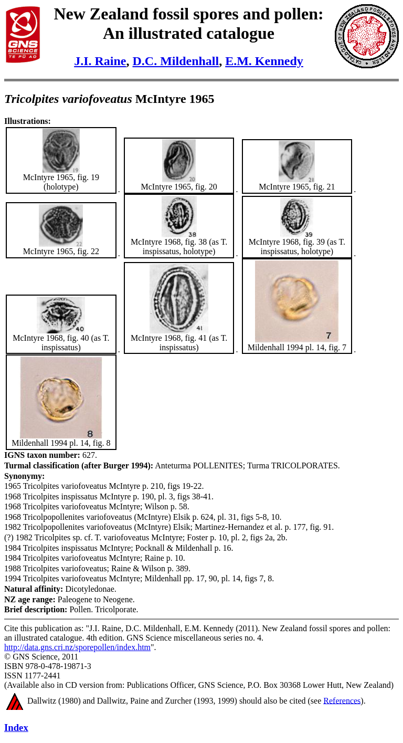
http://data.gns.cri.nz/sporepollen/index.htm (77, 647)
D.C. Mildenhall (175, 61)
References (341, 700)
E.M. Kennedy (264, 61)
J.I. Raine (100, 61)
